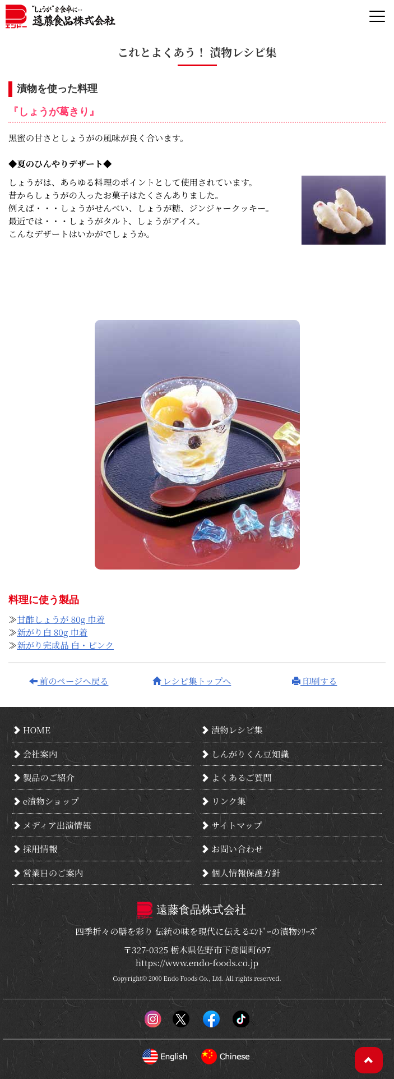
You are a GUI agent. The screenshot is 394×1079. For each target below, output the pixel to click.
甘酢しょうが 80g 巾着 (61, 619)
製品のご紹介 (43, 777)
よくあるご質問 (236, 777)
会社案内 (34, 753)
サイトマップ (231, 825)
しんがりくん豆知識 (245, 753)
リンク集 (223, 801)
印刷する (314, 680)
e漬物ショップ (45, 801)
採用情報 (34, 848)
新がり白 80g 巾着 (52, 632)
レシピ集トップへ (191, 680)
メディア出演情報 (51, 825)
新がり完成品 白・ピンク (65, 645)
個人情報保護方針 (240, 872)
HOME (31, 729)
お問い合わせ (232, 848)
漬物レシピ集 (232, 729)
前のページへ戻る (69, 680)
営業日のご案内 (47, 872)
